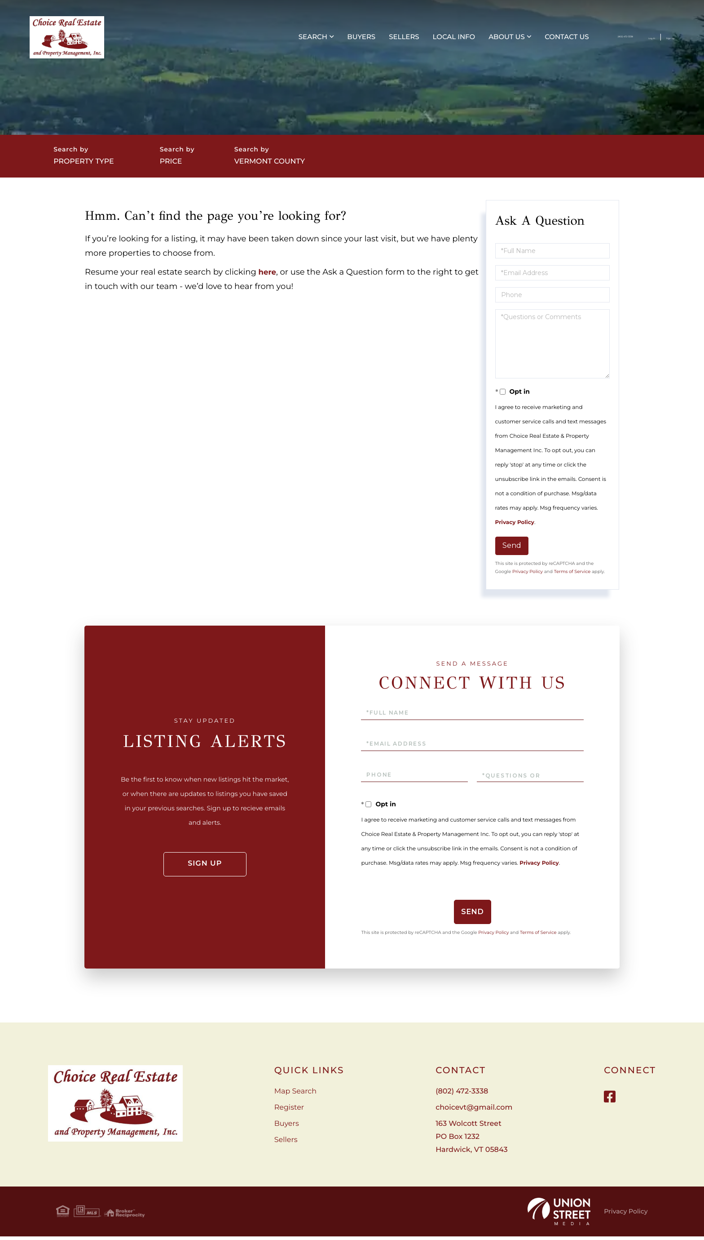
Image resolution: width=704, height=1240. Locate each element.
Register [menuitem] (289, 1114)
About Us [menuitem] (418, 40)
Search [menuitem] (224, 40)
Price (189, 164)
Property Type (91, 164)
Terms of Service (572, 578)
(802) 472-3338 (563, 41)
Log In (618, 41)
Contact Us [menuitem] (478, 40)
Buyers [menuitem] (273, 40)
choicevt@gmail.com (474, 1114)
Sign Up (654, 41)
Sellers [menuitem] (315, 40)
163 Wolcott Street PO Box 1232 (471, 1143)
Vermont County (295, 164)
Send (511, 552)
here (268, 279)
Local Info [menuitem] (365, 40)
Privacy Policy (514, 529)
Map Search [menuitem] (295, 1097)
